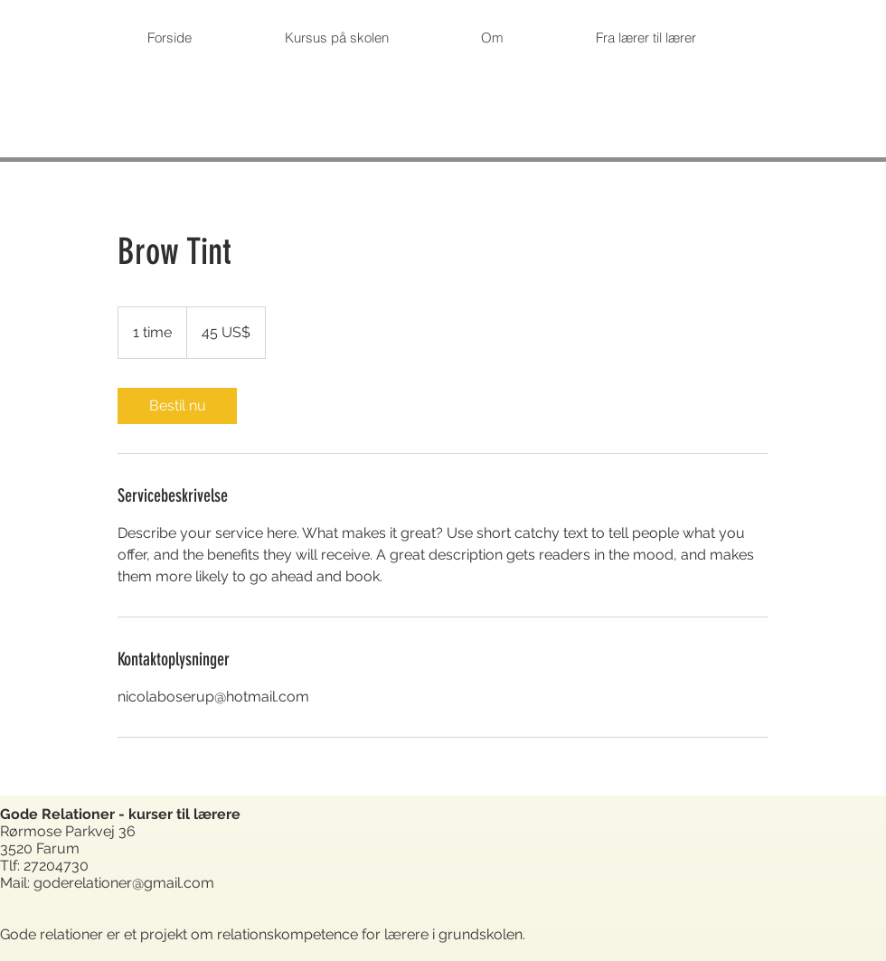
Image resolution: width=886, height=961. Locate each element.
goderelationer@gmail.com (123, 882)
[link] (177, 406)
